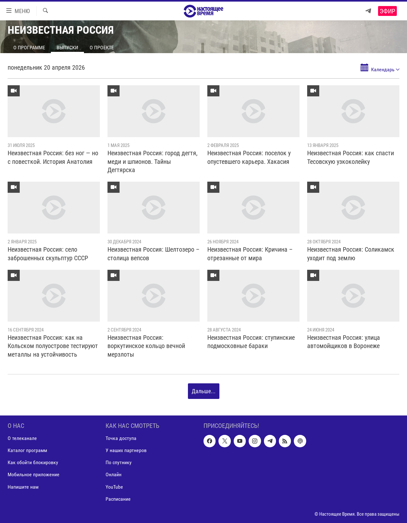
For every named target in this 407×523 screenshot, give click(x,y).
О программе (29, 48)
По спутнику (119, 462)
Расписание (118, 499)
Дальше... (204, 391)
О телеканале (22, 438)
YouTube (114, 487)
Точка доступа (121, 438)
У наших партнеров (126, 450)
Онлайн (113, 474)
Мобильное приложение (33, 474)
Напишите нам (23, 487)
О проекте (102, 48)
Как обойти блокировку (33, 462)
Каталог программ (27, 450)
